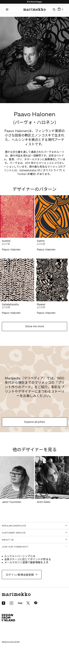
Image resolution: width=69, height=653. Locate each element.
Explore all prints (34, 422)
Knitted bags (34, 2)
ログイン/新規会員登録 (20, 574)
